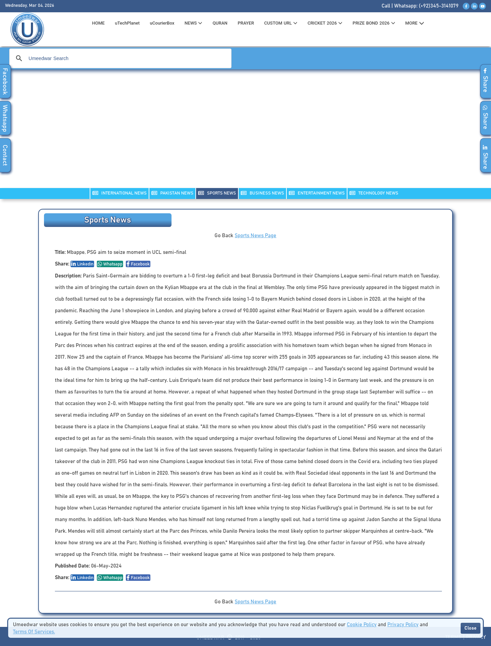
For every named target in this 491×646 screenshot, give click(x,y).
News (193, 23)
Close (470, 628)
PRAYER (246, 23)
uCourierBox (162, 23)
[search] (119, 58)
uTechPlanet (127, 23)
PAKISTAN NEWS (172, 193)
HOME (98, 23)
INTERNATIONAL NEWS (119, 193)
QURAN (219, 23)
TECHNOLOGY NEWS (373, 193)
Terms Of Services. (34, 631)
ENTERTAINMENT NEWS (317, 193)
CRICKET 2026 (325, 23)
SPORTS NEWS (217, 193)
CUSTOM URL (280, 23)
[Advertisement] (245, 133)
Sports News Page (255, 235)
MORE (414, 23)
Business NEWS (262, 193)
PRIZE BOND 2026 (374, 23)
